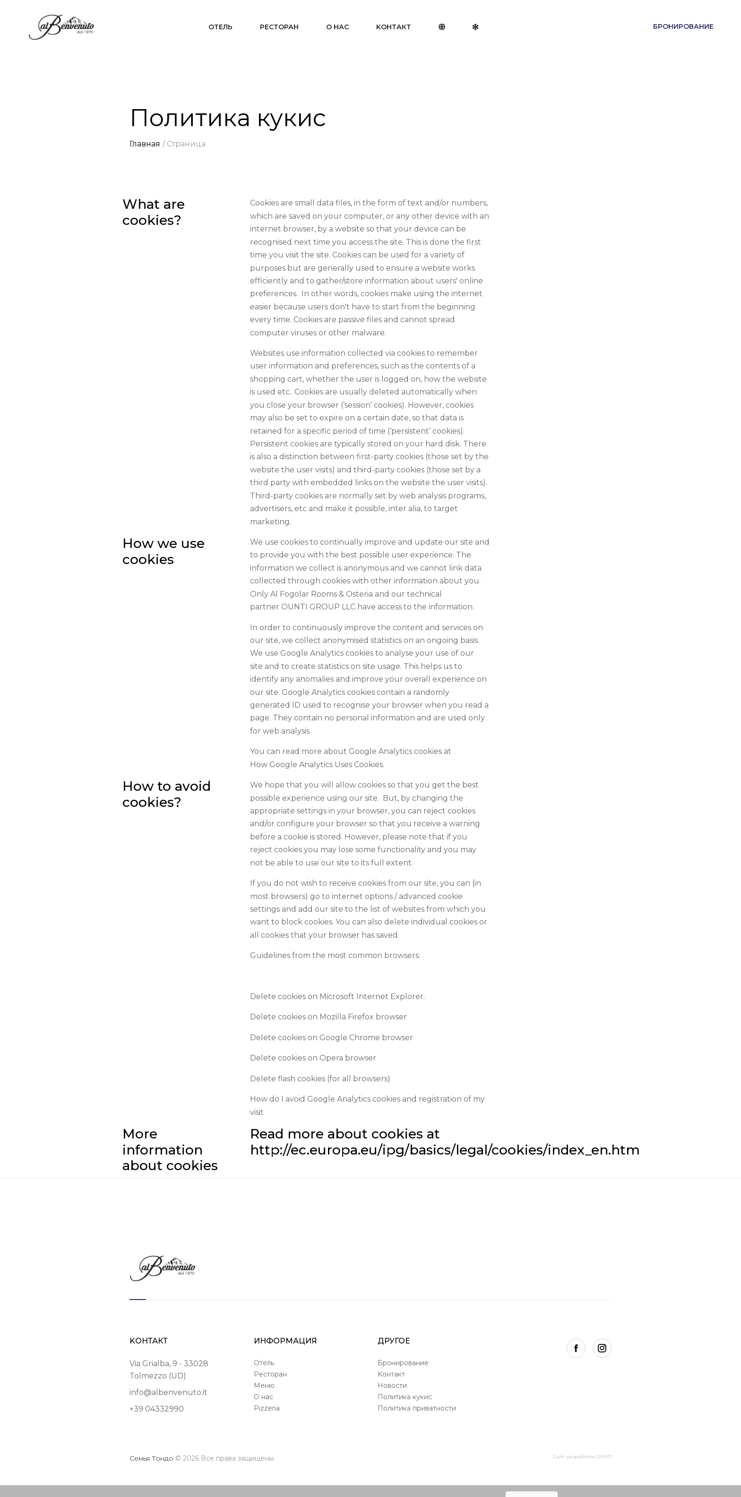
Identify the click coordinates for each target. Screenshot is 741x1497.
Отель (220, 27)
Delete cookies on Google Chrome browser (331, 1037)
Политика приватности (417, 1408)
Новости (392, 1385)
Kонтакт (393, 27)
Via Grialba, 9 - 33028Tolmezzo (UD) (168, 1369)
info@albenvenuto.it (168, 1392)
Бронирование (683, 26)
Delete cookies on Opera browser (314, 1057)
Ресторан (279, 27)
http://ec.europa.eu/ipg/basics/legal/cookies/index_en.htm (445, 1150)
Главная (144, 143)
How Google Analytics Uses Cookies (316, 764)
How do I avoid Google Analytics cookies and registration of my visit (367, 1105)
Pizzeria (267, 1408)
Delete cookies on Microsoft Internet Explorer (336, 996)
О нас (337, 27)
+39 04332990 (156, 1408)
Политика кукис (405, 1397)
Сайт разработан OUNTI (582, 1457)
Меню (264, 1385)
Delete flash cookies (287, 1078)
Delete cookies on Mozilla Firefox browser (328, 1016)
